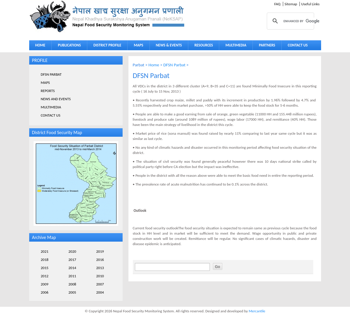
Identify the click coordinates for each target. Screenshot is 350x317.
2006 (44, 292)
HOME (40, 45)
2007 (100, 284)
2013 (100, 268)
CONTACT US (298, 45)
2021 (44, 251)
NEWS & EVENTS (169, 45)
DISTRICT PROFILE (107, 45)
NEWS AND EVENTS (56, 99)
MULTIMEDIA (235, 45)
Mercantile (257, 311)
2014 (72, 268)
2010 (100, 276)
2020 (72, 251)
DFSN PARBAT (51, 74)
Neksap (107, 16)
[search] (306, 21)
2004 (100, 292)
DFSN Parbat (174, 64)
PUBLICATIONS (69, 45)
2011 (72, 276)
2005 (72, 292)
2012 (44, 276)
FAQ (277, 4)
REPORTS (48, 91)
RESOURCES (203, 45)
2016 (100, 259)
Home (154, 64)
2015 (44, 268)
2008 (72, 284)
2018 (44, 259)
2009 (44, 284)
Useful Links (310, 4)
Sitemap (291, 4)
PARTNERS (267, 45)
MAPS (138, 45)
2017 (72, 259)
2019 (100, 251)
